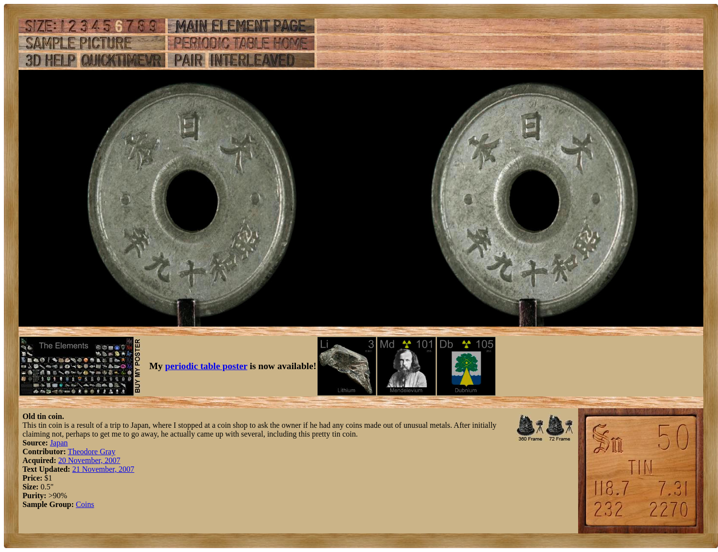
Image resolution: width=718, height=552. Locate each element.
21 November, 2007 (103, 469)
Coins (85, 504)
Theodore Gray (91, 451)
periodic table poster (206, 366)
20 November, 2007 (89, 460)
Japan (58, 443)
